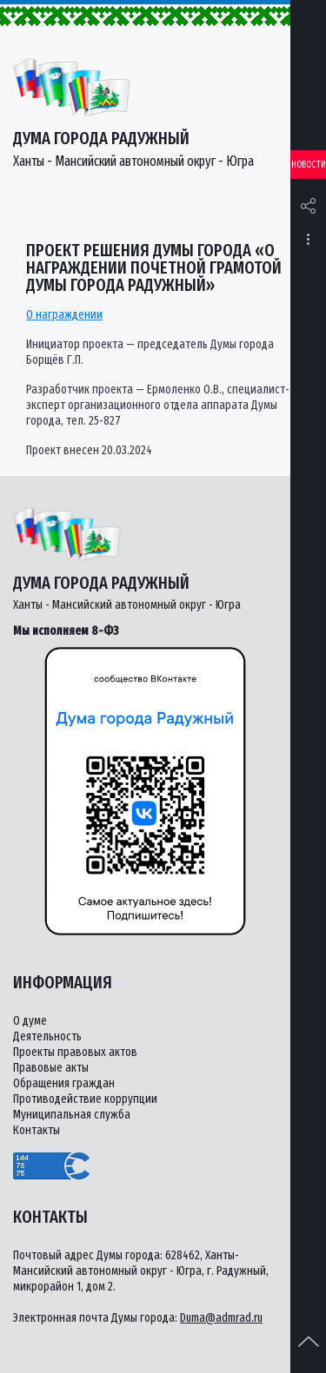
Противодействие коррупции (85, 1099)
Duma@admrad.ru (221, 1317)
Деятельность (47, 1036)
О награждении (64, 314)
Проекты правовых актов (75, 1052)
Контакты (36, 1130)
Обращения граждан (64, 1083)
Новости (308, 164)
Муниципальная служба (71, 1114)
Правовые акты (51, 1067)
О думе (30, 1020)
